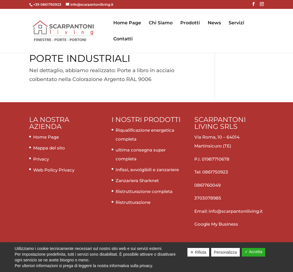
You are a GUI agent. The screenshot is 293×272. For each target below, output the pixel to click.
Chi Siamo (161, 23)
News (214, 23)
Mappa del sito (49, 148)
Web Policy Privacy (53, 170)
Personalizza (225, 252)
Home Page (127, 23)
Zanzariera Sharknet (137, 180)
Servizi (236, 23)
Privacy (41, 159)
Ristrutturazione (133, 202)
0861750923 (215, 172)
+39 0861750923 (47, 4)
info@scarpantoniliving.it (235, 211)
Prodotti (190, 23)
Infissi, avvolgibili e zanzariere (147, 169)
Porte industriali (79, 58)
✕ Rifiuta (198, 252)
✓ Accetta (253, 251)
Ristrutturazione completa (144, 191)
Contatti (123, 39)
